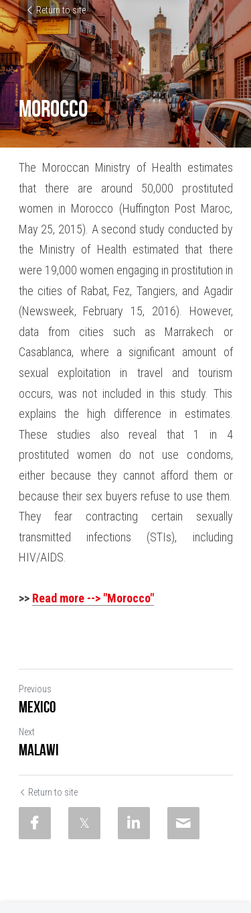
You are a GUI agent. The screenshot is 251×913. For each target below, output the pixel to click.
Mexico (37, 707)
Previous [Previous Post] (35, 689)
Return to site (55, 10)
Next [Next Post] (27, 732)
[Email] (183, 823)
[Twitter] (84, 823)
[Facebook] (35, 823)
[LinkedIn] (134, 823)
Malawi (39, 750)
